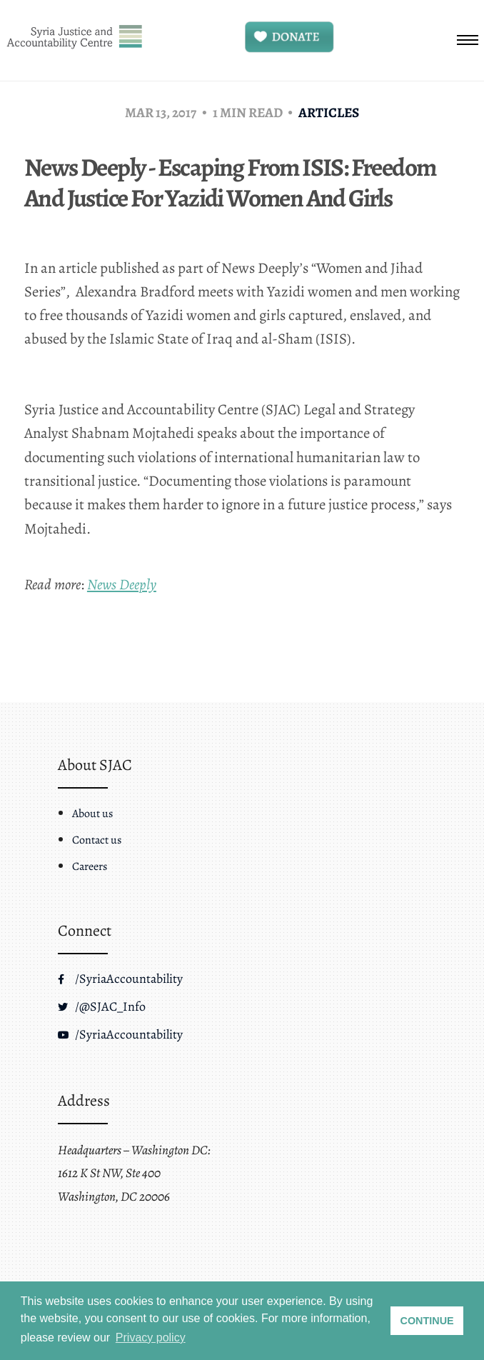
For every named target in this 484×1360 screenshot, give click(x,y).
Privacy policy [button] (151, 1337)
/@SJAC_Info (102, 1006)
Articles (328, 112)
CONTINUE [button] (427, 1320)
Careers (89, 866)
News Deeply (121, 584)
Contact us (96, 840)
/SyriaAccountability (120, 978)
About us (92, 813)
